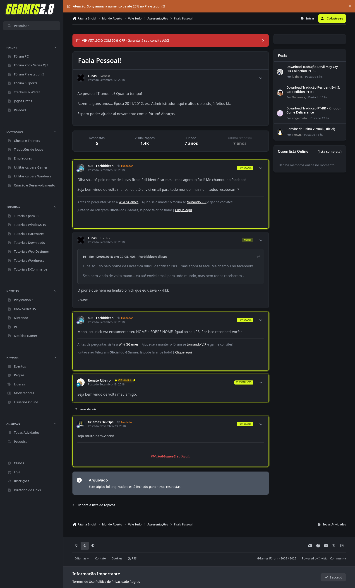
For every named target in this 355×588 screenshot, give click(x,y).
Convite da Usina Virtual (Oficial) (310, 129)
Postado (314, 77)
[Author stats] (260, 78)
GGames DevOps (100, 422)
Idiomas (82, 558)
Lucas (92, 76)
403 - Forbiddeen (101, 166)
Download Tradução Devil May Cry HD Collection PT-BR (312, 69)
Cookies (117, 558)
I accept (333, 577)
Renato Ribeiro (99, 380)
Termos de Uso (83, 581)
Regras (135, 581)
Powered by (324, 558)
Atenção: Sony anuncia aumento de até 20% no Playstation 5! (116, 6)
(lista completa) (329, 151)
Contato (100, 558)
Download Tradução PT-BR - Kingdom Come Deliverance (314, 110)
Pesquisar (18, 25)
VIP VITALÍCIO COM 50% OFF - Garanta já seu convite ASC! (122, 40)
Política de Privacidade (112, 581)
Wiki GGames (128, 202)
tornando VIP (196, 202)
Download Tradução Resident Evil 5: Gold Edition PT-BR (313, 89)
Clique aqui (183, 210)
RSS (132, 558)
